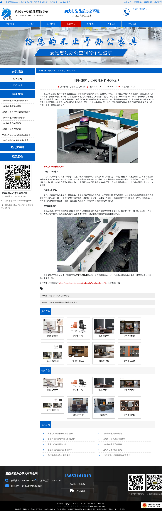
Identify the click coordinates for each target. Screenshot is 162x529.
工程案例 (51, 24)
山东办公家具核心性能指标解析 (58, 433)
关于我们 (111, 24)
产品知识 (17, 85)
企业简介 (127, 2)
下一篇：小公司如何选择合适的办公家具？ (59, 302)
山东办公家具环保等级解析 (112, 439)
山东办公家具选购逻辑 (110, 444)
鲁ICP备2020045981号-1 (96, 504)
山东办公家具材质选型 (55, 444)
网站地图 (148, 2)
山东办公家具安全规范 (110, 433)
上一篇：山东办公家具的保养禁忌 (55, 295)
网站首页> (52, 70)
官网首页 (10, 24)
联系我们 (138, 2)
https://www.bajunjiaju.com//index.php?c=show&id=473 (82, 283)
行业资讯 (91, 24)
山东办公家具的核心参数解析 (57, 450)
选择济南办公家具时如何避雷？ (114, 455)
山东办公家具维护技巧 (110, 450)
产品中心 (30, 24)
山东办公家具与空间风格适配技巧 (59, 439)
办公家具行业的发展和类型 (59, 455)
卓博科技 (101, 506)
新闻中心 (71, 24)
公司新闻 (17, 78)
